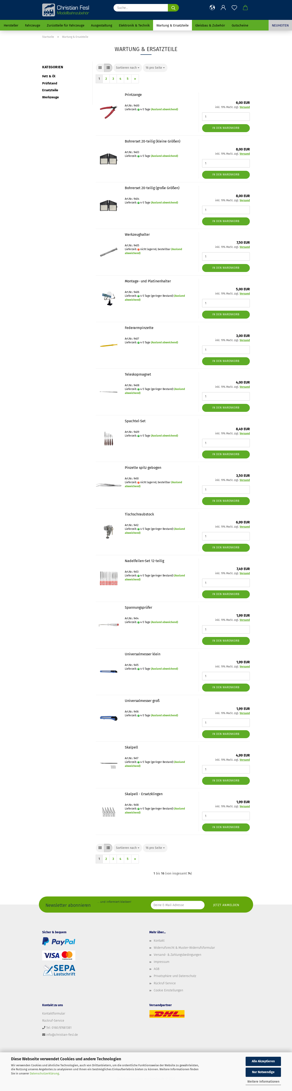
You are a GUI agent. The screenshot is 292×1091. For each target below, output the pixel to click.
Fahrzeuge (32, 25)
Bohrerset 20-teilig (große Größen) (152, 188)
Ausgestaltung (101, 25)
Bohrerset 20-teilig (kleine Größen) (152, 141)
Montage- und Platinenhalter (148, 281)
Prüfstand (49, 83)
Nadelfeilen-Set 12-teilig (144, 561)
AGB (156, 969)
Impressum (161, 962)
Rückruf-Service (165, 983)
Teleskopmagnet (138, 374)
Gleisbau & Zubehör (210, 25)
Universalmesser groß (142, 701)
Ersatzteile (50, 90)
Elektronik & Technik (134, 25)
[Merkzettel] (234, 7)
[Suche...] (173, 7)
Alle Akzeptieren (263, 1061)
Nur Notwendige (263, 1072)
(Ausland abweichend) (164, 109)
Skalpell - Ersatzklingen (144, 794)
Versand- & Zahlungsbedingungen (177, 955)
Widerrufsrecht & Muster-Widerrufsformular (184, 948)
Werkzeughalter (137, 234)
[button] (212, 7)
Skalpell (131, 747)
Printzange (133, 95)
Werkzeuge (50, 97)
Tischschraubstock (139, 514)
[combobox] (127, 68)
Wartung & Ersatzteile (172, 25)
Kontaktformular (53, 1013)
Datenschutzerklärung (44, 1073)
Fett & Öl (48, 76)
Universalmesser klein (142, 654)
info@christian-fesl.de (62, 1035)
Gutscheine (240, 25)
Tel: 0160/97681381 (59, 1028)
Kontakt (159, 941)
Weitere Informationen (263, 1081)
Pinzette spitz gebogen (143, 468)
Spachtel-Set (135, 421)
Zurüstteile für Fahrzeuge (65, 25)
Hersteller (11, 25)
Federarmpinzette (139, 328)
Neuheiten (280, 25)
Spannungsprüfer (138, 607)
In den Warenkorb (225, 127)
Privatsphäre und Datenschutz (175, 976)
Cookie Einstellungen (168, 990)
